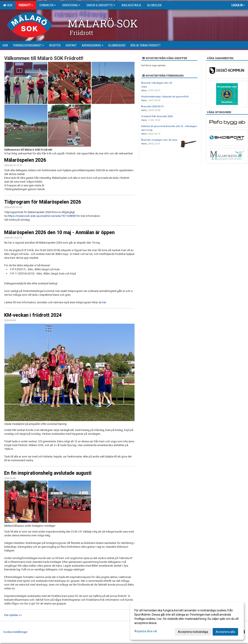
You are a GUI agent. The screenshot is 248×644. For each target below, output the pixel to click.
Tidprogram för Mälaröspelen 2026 (42, 202)
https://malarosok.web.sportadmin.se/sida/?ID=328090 (42, 215)
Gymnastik (47, 5)
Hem (7, 5)
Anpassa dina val (145, 631)
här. (104, 302)
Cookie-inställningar (15, 631)
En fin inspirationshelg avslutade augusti (48, 473)
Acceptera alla (225, 631)
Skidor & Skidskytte (101, 5)
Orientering (71, 5)
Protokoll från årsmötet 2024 (157, 116)
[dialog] (187, 621)
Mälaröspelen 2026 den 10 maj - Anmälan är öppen (59, 232)
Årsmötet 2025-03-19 (152, 106)
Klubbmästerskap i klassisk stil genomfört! (165, 96)
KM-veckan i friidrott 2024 (33, 315)
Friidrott (26, 5)
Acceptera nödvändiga (193, 631)
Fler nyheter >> (13, 615)
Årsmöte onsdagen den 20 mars (159, 140)
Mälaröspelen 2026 (25, 160)
